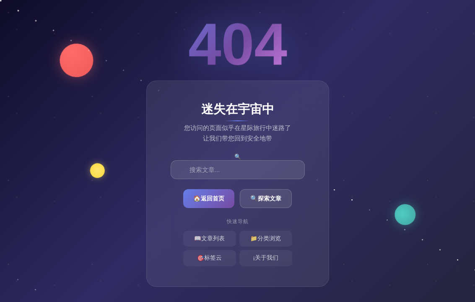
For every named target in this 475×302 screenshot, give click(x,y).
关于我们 (265, 259)
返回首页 (208, 199)
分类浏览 (265, 239)
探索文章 (265, 199)
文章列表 (209, 239)
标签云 (209, 259)
